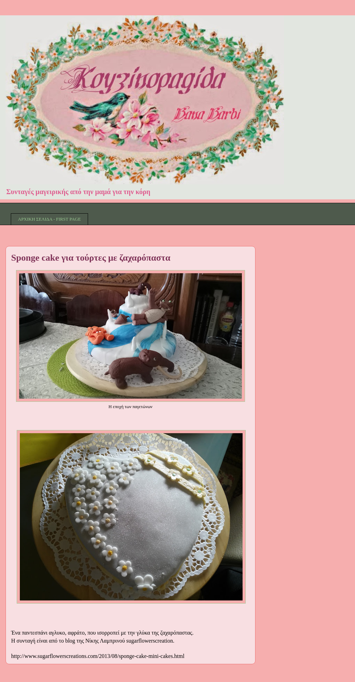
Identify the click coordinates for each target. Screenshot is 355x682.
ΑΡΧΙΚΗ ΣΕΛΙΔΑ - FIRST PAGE (49, 219)
